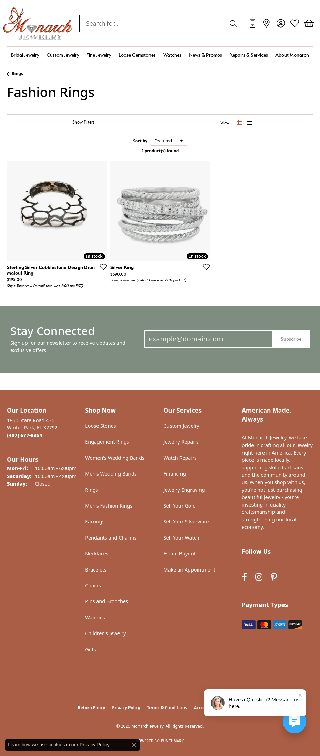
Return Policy (91, 708)
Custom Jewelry (63, 55)
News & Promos (205, 55)
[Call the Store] (24, 435)
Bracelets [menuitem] (95, 569)
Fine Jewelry (98, 55)
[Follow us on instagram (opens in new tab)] (258, 577)
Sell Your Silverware (186, 521)
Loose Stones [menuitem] (100, 426)
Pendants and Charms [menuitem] (110, 537)
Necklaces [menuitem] (96, 553)
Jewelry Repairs (181, 441)
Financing (175, 473)
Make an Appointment (189, 569)
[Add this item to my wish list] (101, 266)
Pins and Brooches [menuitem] (106, 601)
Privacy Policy (126, 708)
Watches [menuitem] (95, 617)
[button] (280, 23)
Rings (17, 73)
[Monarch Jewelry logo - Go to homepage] (37, 23)
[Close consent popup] (134, 745)
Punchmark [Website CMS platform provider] (172, 740)
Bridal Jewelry (25, 55)
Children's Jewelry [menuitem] (105, 633)
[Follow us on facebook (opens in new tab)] (244, 577)
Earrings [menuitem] (94, 521)
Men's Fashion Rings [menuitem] (108, 505)
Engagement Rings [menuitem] (107, 441)
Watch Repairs (180, 458)
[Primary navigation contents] (160, 55)
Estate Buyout (180, 553)
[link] (252, 23)
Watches (172, 55)
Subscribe (291, 339)
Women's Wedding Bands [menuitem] (114, 458)
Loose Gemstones (137, 55)
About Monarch (292, 55)
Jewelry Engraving (184, 490)
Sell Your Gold (180, 505)
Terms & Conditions (167, 708)
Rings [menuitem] (91, 490)
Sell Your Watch (181, 537)
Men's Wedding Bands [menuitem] (111, 473)
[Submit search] (234, 23)
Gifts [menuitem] (90, 649)
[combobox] (153, 23)
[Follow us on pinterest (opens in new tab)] (274, 577)
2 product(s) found (160, 151)
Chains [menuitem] (93, 585)
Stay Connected (52, 331)
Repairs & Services (248, 55)
